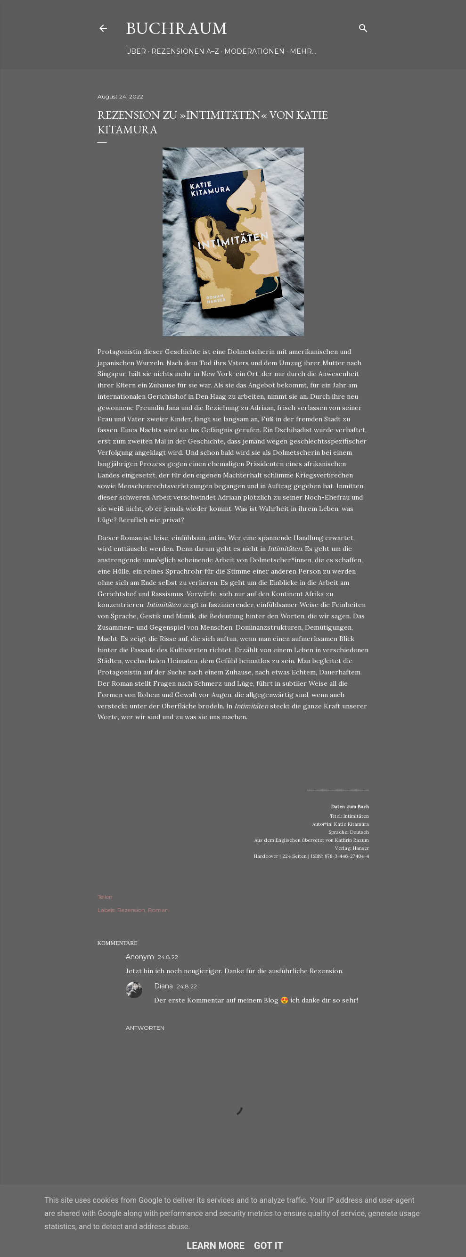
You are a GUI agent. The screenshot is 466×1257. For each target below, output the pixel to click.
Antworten (145, 1027)
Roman (158, 909)
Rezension (131, 909)
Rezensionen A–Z (185, 51)
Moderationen (254, 51)
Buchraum (177, 28)
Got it (268, 1245)
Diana (163, 986)
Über (136, 51)
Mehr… (303, 51)
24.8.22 (168, 957)
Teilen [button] (105, 896)
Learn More (216, 1245)
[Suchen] (363, 26)
